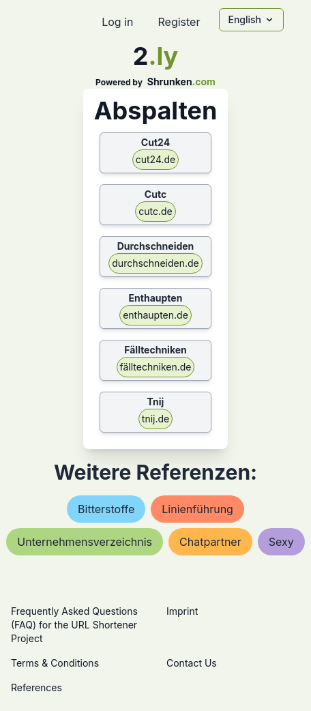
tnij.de (155, 418)
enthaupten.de (155, 315)
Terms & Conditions (55, 663)
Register (179, 22)
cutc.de (155, 211)
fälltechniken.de (156, 367)
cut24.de (156, 159)
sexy (281, 542)
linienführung (197, 509)
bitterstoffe (106, 509)
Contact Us (191, 663)
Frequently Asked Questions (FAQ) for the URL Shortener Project (74, 624)
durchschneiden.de (155, 263)
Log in (117, 22)
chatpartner (210, 542)
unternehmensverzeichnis (84, 542)
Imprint (182, 611)
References (36, 687)
